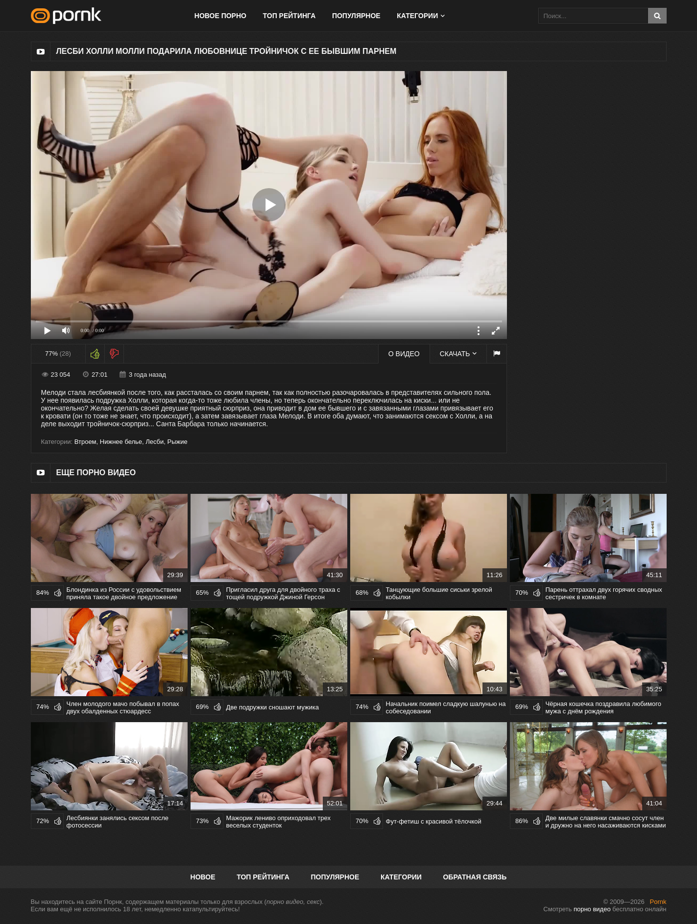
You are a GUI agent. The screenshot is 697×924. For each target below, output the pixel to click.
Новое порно (220, 16)
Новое (203, 877)
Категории (417, 16)
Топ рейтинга (289, 16)
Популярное (356, 16)
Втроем (85, 441)
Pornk (658, 901)
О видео (404, 354)
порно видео (592, 909)
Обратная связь (474, 877)
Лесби (154, 441)
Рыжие (178, 441)
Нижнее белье (121, 441)
